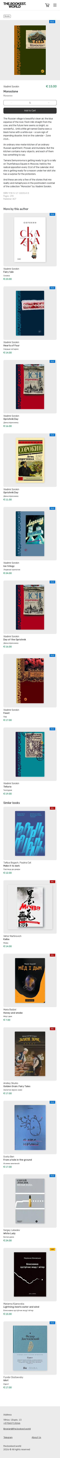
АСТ (14, 199)
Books (7, 16)
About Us (36, 1437)
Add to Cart (30, 110)
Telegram (8, 1437)
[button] (47, 5)
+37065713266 (11, 1423)
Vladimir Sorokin (11, 86)
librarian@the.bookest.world (17, 1428)
